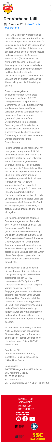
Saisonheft (25, 402)
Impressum (24, 405)
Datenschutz (26, 409)
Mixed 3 (30, 24)
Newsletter (25, 399)
